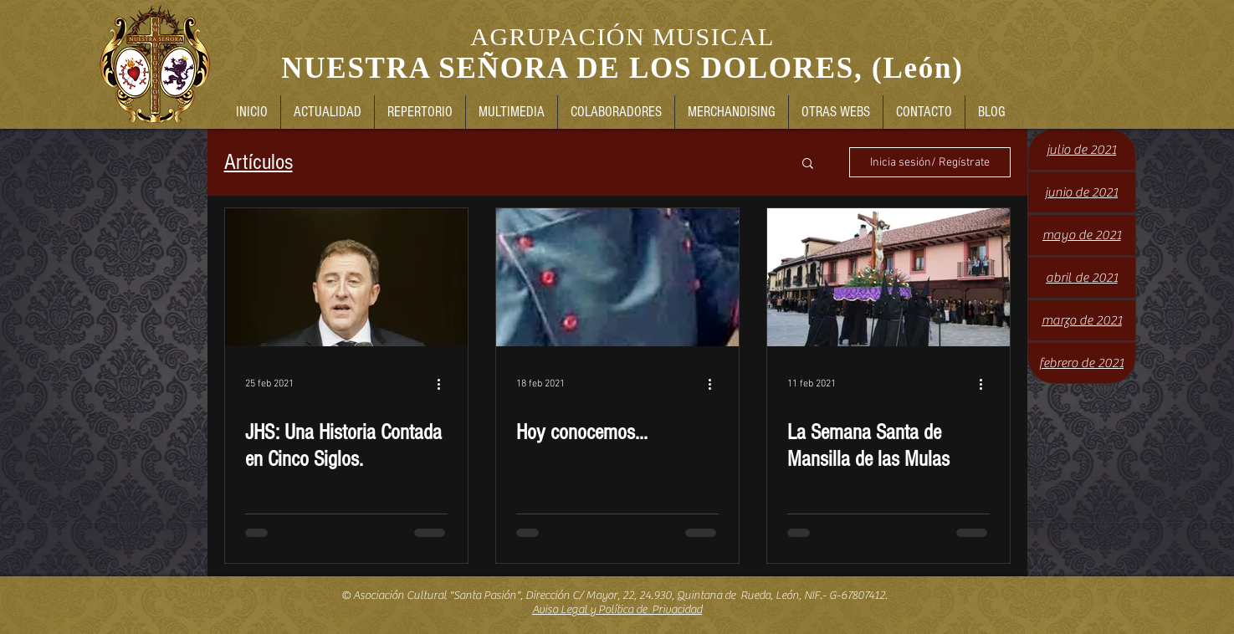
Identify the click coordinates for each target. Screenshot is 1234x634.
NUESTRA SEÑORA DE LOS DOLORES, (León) (622, 68)
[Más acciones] (445, 384)
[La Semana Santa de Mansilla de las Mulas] (888, 277)
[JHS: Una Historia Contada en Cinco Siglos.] (346, 277)
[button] (808, 164)
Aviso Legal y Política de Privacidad (617, 609)
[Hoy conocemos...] (617, 277)
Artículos (258, 162)
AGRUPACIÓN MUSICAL (622, 36)
